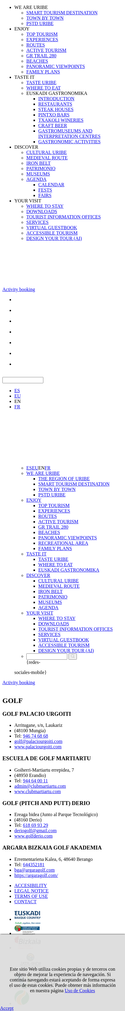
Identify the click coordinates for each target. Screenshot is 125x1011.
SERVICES (37, 222)
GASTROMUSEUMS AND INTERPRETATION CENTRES (69, 133)
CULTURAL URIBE (46, 152)
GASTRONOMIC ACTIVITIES (69, 141)
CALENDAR (51, 184)
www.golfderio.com (33, 835)
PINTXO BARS (53, 114)
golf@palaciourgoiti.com (38, 741)
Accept (6, 1008)
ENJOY (22, 28)
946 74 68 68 (35, 735)
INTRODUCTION (56, 98)
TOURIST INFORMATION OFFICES (63, 216)
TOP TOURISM (42, 34)
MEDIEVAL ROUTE (47, 157)
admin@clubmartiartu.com (40, 786)
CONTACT (25, 901)
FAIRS (44, 195)
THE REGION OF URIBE (64, 478)
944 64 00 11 (35, 780)
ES (17, 390)
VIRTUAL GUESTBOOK (51, 227)
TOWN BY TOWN (45, 18)
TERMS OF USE (31, 896)
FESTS (45, 190)
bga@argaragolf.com (34, 869)
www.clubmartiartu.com (37, 791)
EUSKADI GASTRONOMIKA (56, 93)
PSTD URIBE (40, 23)
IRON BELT (38, 163)
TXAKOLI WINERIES (60, 120)
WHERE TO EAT (43, 87)
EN (17, 401)
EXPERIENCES (42, 39)
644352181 (34, 864)
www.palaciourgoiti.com (38, 746)
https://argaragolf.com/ (36, 875)
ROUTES (35, 44)
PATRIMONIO (40, 168)
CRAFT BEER (52, 125)
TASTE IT (24, 77)
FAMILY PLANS (43, 71)
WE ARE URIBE (31, 7)
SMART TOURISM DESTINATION (61, 12)
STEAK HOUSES (56, 109)
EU (17, 395)
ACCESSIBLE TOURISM (51, 233)
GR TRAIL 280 (41, 55)
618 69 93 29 (35, 825)
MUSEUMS (38, 173)
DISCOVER (26, 147)
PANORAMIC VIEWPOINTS (55, 66)
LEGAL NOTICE (31, 890)
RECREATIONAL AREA (63, 543)
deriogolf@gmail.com (35, 830)
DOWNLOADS (41, 211)
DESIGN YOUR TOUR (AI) (54, 238)
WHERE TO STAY (45, 206)
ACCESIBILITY (30, 885)
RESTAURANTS (55, 104)
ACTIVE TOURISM (46, 50)
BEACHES (37, 61)
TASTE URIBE (41, 82)
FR (17, 406)
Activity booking (18, 289)
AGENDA (36, 179)
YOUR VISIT (27, 200)
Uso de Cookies (80, 990)
